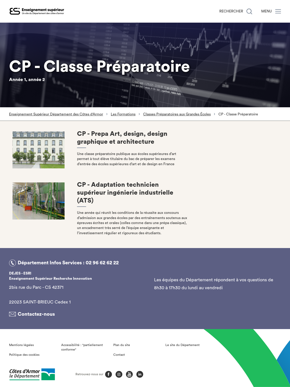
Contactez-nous (36, 314)
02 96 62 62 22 (102, 262)
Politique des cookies (24, 354)
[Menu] (278, 11)
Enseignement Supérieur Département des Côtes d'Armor (56, 114)
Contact (119, 354)
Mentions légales (21, 345)
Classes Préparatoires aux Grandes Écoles (177, 114)
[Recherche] (249, 11)
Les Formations (123, 114)
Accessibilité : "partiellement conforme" (82, 347)
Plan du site (121, 345)
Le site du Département (182, 345)
